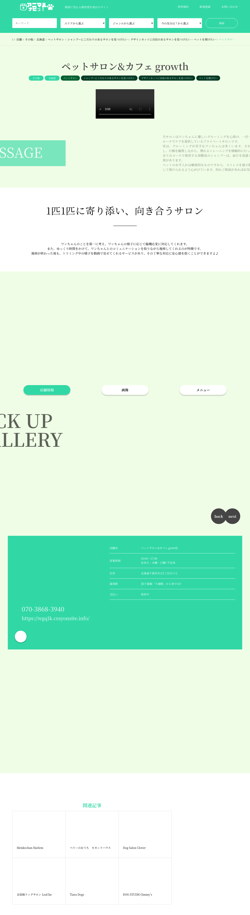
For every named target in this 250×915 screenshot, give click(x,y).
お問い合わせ (229, 7)
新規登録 (204, 7)
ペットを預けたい (208, 78)
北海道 (52, 78)
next (232, 516)
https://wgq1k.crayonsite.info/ (55, 618)
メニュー (203, 389)
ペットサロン (70, 78)
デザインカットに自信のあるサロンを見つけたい (167, 78)
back (218, 516)
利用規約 (183, 7)
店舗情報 (47, 389)
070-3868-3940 (43, 608)
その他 (36, 78)
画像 (125, 389)
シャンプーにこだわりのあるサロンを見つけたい (109, 78)
